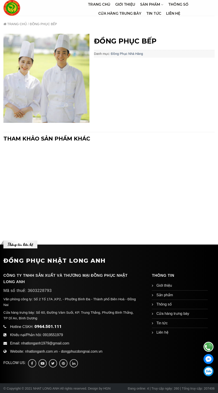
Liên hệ (173, 13)
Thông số (178, 4)
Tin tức (153, 13)
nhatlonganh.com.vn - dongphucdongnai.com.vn (64, 351)
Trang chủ (99, 4)
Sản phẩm (151, 4)
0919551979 (53, 335)
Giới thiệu (125, 4)
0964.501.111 (48, 326)
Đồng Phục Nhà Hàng (127, 54)
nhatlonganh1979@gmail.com (45, 343)
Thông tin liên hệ (20, 244)
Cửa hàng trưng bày (119, 13)
